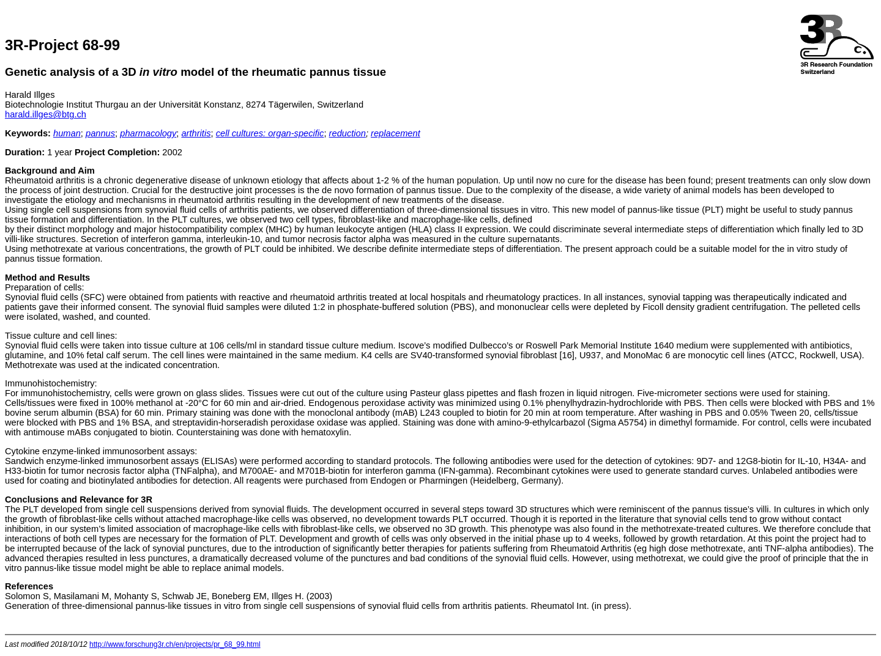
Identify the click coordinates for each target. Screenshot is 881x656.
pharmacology (148, 133)
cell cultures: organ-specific (270, 133)
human (67, 133)
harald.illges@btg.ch (45, 114)
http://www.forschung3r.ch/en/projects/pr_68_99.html (175, 644)
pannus (100, 133)
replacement (395, 133)
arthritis (195, 133)
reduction (347, 133)
